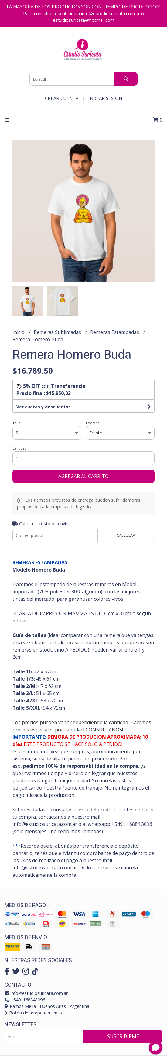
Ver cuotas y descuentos (43, 407)
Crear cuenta (61, 98)
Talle (16, 423)
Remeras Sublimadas (58, 332)
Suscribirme (123, 1036)
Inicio (19, 332)
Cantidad (19, 448)
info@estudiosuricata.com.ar (36, 993)
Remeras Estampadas (115, 332)
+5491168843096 (25, 1000)
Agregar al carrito (83, 476)
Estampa (93, 423)
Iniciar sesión (105, 98)
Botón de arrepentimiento (33, 1013)
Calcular (126, 535)
